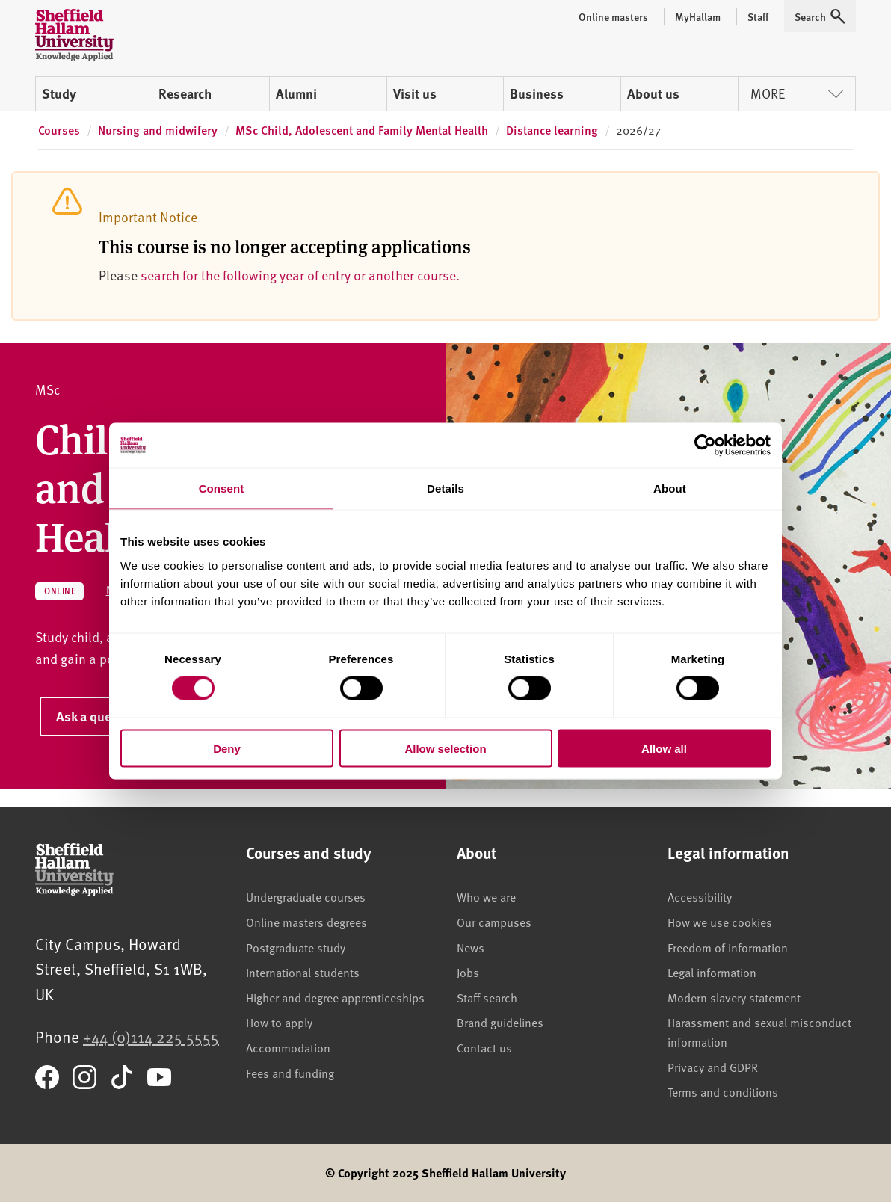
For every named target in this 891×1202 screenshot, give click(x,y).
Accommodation (288, 1047)
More (796, 93)
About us (653, 93)
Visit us (415, 93)
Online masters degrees (306, 921)
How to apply (279, 1022)
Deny (227, 748)
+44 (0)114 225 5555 (151, 1036)
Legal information (712, 972)
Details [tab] (445, 488)
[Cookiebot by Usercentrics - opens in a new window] (705, 445)
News (470, 947)
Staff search (487, 997)
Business (537, 93)
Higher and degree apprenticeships (335, 997)
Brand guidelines (500, 1022)
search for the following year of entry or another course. (300, 274)
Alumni (296, 93)
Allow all (664, 748)
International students (303, 972)
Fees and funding (290, 1072)
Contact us (484, 1047)
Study (59, 93)
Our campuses (494, 921)
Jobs (468, 972)
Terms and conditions (723, 1091)
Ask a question (98, 716)
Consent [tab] (221, 488)
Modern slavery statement (734, 997)
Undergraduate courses (306, 896)
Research (185, 93)
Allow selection (445, 748)
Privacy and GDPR (713, 1066)
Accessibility (700, 896)
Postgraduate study (295, 947)
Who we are (486, 896)
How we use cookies (720, 921)
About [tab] (669, 488)
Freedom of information (728, 947)
